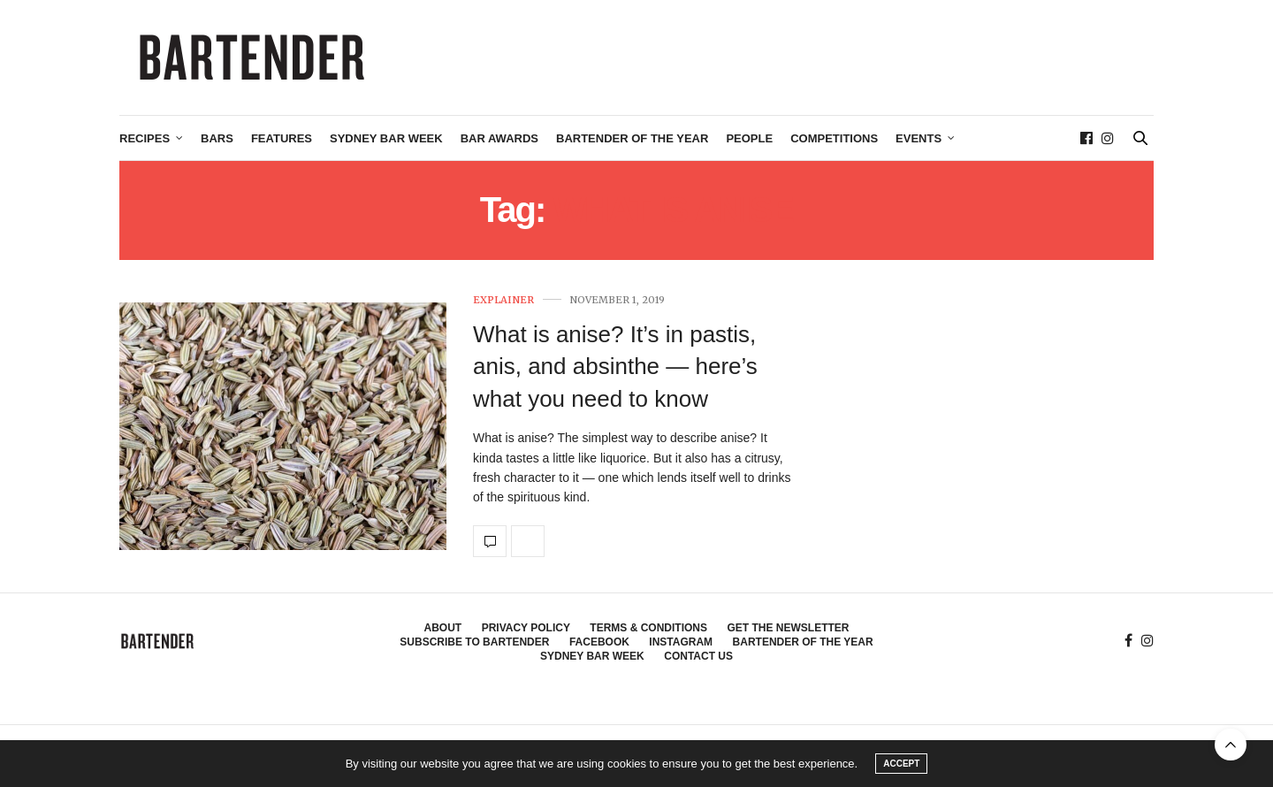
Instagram (681, 642)
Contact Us (698, 656)
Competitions (834, 138)
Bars (217, 138)
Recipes (144, 138)
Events (918, 138)
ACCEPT (901, 763)
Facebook (599, 642)
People (749, 138)
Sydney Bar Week (386, 138)
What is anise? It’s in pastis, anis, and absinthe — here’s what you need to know (615, 366)
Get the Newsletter (788, 628)
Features (281, 138)
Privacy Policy (526, 628)
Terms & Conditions (648, 628)
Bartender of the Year (632, 138)
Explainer (503, 300)
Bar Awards (499, 138)
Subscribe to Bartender (474, 642)
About (443, 628)
